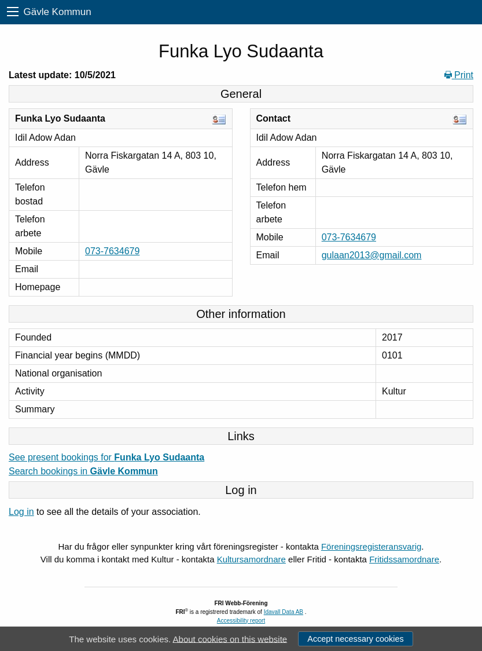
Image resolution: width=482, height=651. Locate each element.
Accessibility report (241, 620)
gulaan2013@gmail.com (372, 255)
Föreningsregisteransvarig (371, 546)
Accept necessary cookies (355, 638)
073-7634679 (112, 251)
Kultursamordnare (251, 559)
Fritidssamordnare (404, 559)
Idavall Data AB (283, 612)
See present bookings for (106, 457)
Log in (21, 512)
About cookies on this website (230, 638)
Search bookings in (83, 471)
